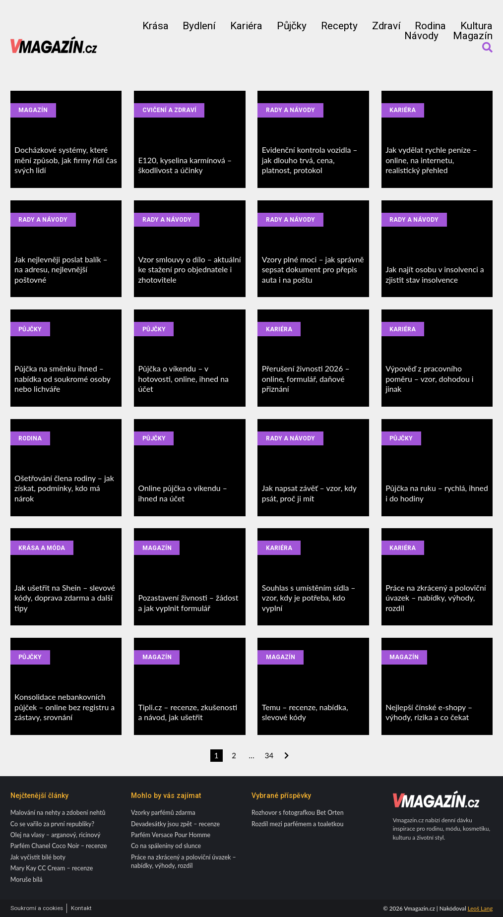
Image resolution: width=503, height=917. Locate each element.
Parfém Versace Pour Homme (170, 835)
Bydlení (199, 26)
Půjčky (292, 26)
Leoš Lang (480, 908)
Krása (155, 26)
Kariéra (246, 26)
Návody (421, 36)
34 (269, 755)
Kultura (476, 26)
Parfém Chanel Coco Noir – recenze (58, 846)
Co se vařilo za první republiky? (52, 824)
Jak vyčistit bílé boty (37, 857)
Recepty (339, 26)
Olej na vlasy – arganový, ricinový (55, 835)
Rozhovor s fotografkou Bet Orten (298, 812)
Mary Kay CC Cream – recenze (51, 868)
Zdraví (386, 26)
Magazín (473, 36)
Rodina (430, 26)
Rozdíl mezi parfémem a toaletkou (298, 824)
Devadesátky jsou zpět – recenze (175, 824)
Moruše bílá (26, 879)
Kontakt (81, 908)
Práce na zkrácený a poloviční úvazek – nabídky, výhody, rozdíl (183, 861)
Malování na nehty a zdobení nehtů (58, 812)
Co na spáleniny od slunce (166, 846)
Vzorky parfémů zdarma (163, 812)
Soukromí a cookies (36, 908)
